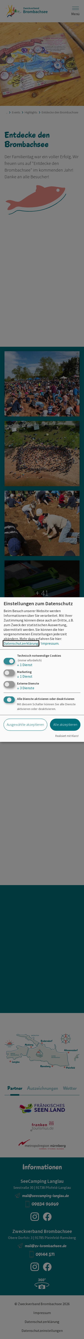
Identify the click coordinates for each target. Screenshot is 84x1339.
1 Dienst (24, 664)
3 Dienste (25, 688)
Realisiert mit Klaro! (67, 736)
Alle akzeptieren (65, 724)
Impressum (49, 643)
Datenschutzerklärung (21, 643)
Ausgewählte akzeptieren (25, 724)
